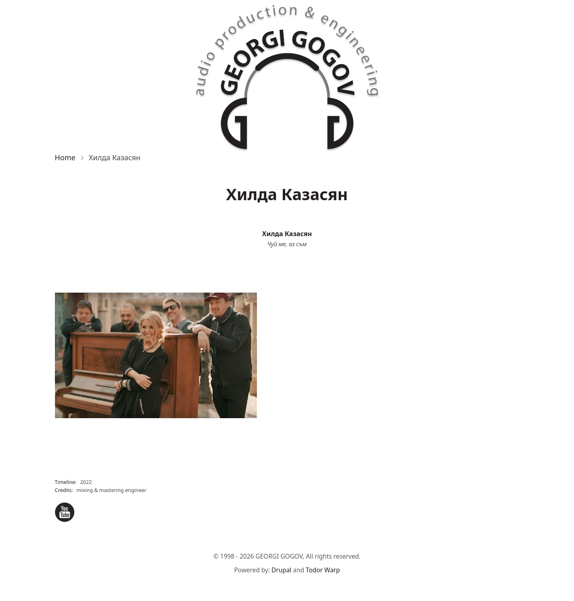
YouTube (64, 512)
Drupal (281, 570)
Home (65, 157)
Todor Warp (323, 570)
